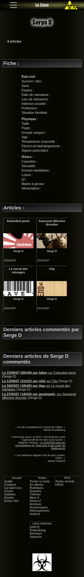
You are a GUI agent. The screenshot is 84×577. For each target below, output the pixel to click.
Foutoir (9, 497)
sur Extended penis (39, 372)
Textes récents (64, 481)
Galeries (10, 494)
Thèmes (35, 494)
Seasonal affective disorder (52, 222)
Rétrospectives (39, 510)
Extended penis (18, 221)
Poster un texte (40, 481)
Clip (52, 268)
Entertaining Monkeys (38, 532)
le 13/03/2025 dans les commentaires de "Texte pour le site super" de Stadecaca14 (40, 445)
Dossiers (35, 491)
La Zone (42, 5)
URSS (59, 484)
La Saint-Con (13, 487)
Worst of (35, 501)
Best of (34, 497)
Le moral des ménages (18, 270)
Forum (9, 491)
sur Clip (30, 381)
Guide (8, 481)
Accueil (16, 478)
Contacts (10, 484)
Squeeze (36, 536)
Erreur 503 (12, 501)
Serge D (18, 251)
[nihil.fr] (34, 527)
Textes (42, 478)
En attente (36, 484)
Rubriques (36, 487)
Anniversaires (39, 507)
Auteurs (35, 514)
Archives (35, 504)
